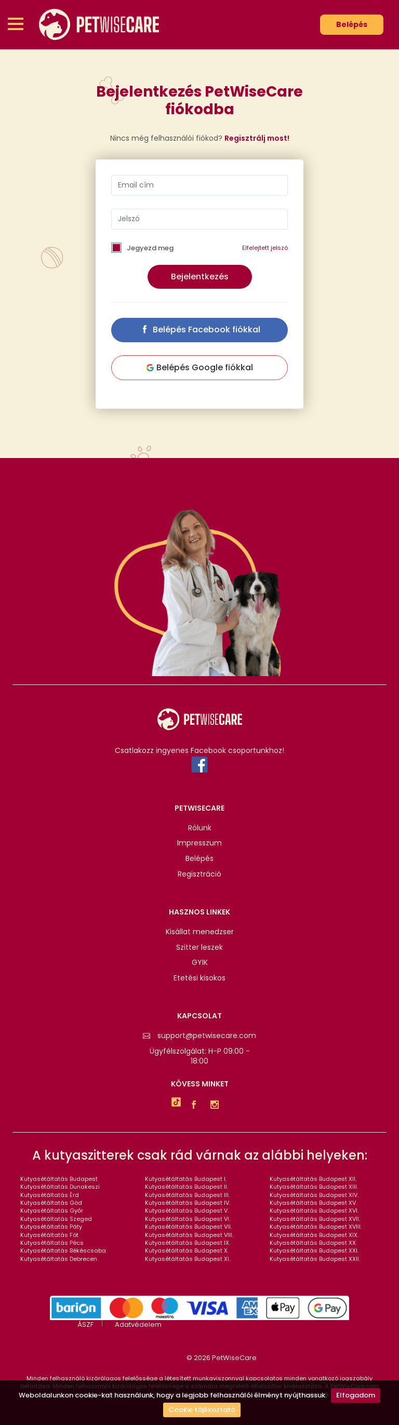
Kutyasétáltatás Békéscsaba (63, 1250)
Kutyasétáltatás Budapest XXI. (314, 1250)
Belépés (351, 24)
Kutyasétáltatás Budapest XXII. (315, 1259)
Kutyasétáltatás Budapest (59, 1179)
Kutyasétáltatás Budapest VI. (187, 1219)
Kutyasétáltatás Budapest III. (187, 1195)
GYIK (200, 962)
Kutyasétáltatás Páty (51, 1226)
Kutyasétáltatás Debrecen (58, 1259)
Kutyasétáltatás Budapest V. (187, 1210)
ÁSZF (85, 1324)
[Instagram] (217, 1105)
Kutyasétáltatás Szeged (56, 1219)
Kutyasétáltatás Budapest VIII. (189, 1235)
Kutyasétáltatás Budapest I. (186, 1179)
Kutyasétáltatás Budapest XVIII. (316, 1226)
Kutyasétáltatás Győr (51, 1210)
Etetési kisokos (199, 978)
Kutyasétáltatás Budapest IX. (187, 1243)
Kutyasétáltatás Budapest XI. (187, 1259)
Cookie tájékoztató (201, 1410)
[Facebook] (196, 1105)
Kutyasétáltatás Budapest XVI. (314, 1210)
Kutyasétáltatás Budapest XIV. (314, 1195)
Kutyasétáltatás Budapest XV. (313, 1203)
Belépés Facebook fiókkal (199, 329)
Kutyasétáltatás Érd (49, 1195)
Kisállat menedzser (200, 932)
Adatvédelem (138, 1324)
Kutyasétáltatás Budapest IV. (187, 1203)
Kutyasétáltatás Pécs (52, 1243)
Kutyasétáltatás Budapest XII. (313, 1179)
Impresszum (199, 843)
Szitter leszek (199, 947)
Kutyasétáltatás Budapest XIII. (314, 1186)
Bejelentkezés (200, 277)
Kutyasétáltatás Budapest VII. (188, 1226)
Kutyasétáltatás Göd (51, 1203)
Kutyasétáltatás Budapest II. (186, 1186)
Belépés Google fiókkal (199, 367)
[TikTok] (176, 1103)
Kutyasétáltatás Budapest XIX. (314, 1235)
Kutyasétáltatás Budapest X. (187, 1250)
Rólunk (199, 828)
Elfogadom (355, 1395)
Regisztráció (199, 874)
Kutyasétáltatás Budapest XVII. (315, 1219)
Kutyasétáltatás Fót (49, 1235)
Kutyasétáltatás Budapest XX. (313, 1243)
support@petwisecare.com (199, 1036)
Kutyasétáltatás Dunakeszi (60, 1186)
